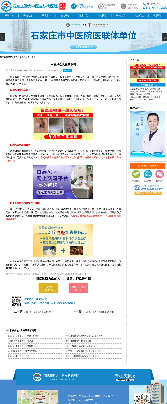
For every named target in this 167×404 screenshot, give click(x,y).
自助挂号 (102, 15)
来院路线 (120, 15)
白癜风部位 (24, 57)
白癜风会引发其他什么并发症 (20, 346)
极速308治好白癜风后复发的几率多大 (146, 92)
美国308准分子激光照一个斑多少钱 (145, 97)
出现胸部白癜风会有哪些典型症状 (22, 351)
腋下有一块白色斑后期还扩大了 (39, 312)
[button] (2, 37)
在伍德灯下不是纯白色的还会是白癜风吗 (82, 351)
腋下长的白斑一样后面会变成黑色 (99, 312)
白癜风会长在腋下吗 (148, 85)
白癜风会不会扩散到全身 (18, 356)
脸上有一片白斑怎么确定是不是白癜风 (82, 356)
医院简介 (27, 15)
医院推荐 (46, 15)
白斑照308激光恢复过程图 (141, 99)
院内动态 (65, 15)
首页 (16, 57)
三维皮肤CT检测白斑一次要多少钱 (145, 89)
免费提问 (67, 70)
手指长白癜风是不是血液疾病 (78, 341)
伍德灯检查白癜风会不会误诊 (20, 341)
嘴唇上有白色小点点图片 (141, 94)
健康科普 (83, 15)
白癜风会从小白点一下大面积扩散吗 (23, 336)
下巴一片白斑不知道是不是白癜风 (80, 346)
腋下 (33, 57)
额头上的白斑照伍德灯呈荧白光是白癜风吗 (83, 336)
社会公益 (139, 15)
